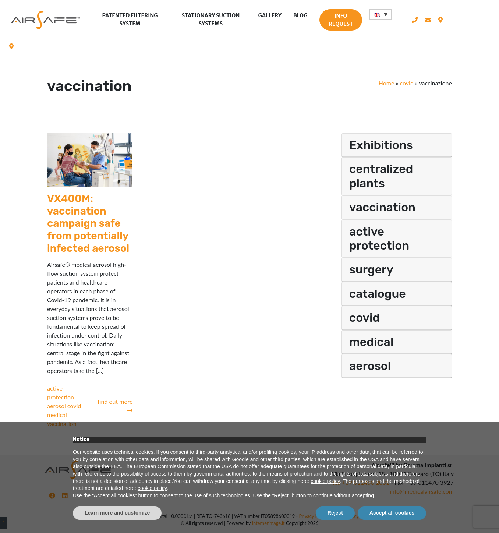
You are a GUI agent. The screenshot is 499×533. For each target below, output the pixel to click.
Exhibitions (381, 145)
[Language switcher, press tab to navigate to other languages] (380, 14)
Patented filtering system (130, 19)
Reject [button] (335, 513)
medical (57, 414)
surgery (371, 269)
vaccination (382, 207)
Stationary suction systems (211, 19)
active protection (379, 239)
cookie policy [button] (325, 481)
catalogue (377, 294)
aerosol (57, 405)
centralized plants (381, 176)
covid (406, 83)
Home (386, 83)
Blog (300, 15)
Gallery (270, 15)
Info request (341, 20)
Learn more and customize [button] (117, 513)
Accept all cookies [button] (391, 513)
